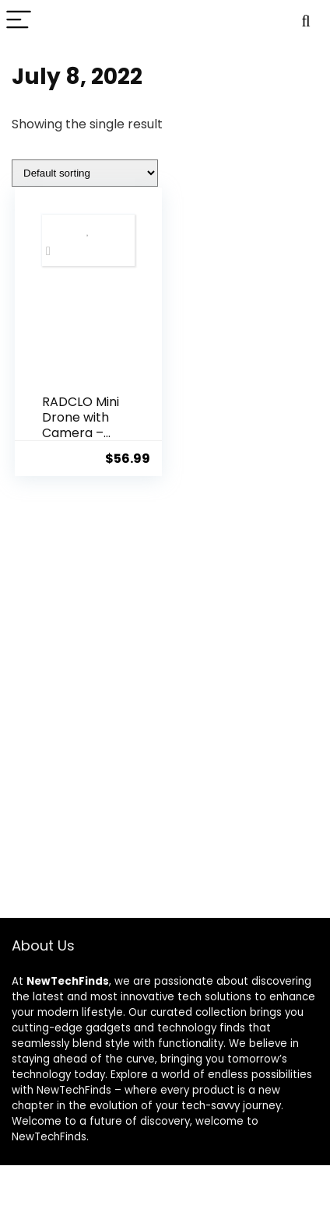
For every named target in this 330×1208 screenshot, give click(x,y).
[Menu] (18, 20)
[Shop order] (85, 173)
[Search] (306, 20)
